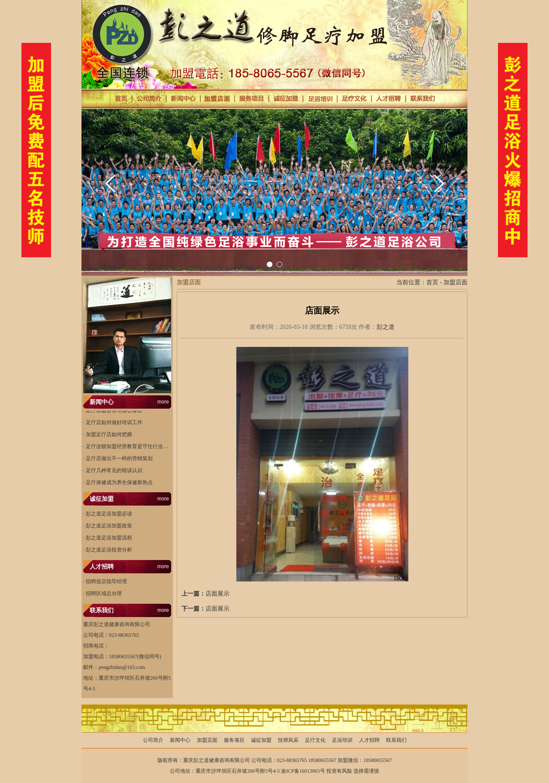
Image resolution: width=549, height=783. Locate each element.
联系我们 (396, 740)
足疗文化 (315, 740)
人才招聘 (369, 740)
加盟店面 (455, 282)
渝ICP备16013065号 (303, 771)
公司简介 (153, 740)
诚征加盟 (261, 740)
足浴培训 (342, 740)
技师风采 (288, 740)
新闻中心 (180, 740)
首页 (432, 282)
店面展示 (217, 593)
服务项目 (234, 740)
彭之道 (386, 327)
